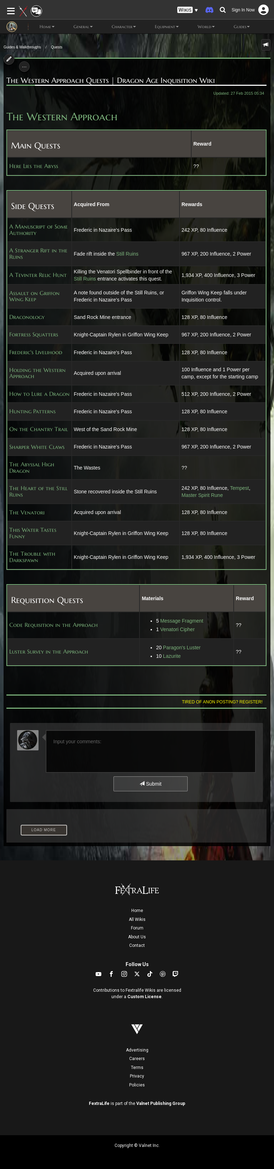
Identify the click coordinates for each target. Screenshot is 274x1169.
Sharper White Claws (37, 447)
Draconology (27, 317)
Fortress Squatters (33, 334)
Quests (56, 47)
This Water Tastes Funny (32, 533)
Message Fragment (181, 621)
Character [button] (118, 26)
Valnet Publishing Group (160, 1103)
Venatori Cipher (177, 629)
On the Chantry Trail (38, 429)
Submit (150, 784)
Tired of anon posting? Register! (222, 701)
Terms (137, 1067)
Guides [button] (236, 26)
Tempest (239, 488)
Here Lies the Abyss (33, 166)
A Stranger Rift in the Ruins (38, 253)
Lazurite (172, 656)
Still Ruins (127, 254)
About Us (137, 936)
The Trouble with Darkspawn (32, 557)
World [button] (200, 26)
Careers (137, 1058)
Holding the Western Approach (37, 373)
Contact (137, 945)
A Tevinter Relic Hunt (38, 275)
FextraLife (99, 1103)
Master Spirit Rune (202, 495)
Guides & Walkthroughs (22, 47)
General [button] (77, 26)
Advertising (137, 1050)
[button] (188, 10)
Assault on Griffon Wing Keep (34, 296)
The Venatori (27, 512)
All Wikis (137, 919)
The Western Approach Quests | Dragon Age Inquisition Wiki (110, 80)
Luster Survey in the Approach (48, 652)
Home (137, 910)
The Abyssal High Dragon (31, 467)
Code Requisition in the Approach (53, 625)
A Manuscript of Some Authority (38, 230)
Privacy (137, 1076)
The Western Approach (61, 116)
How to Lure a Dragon (39, 394)
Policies (137, 1084)
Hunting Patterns (32, 411)
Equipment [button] (161, 26)
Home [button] (41, 26)
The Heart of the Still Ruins (38, 491)
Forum (137, 928)
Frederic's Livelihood (35, 352)
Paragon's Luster (182, 647)
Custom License (144, 996)
